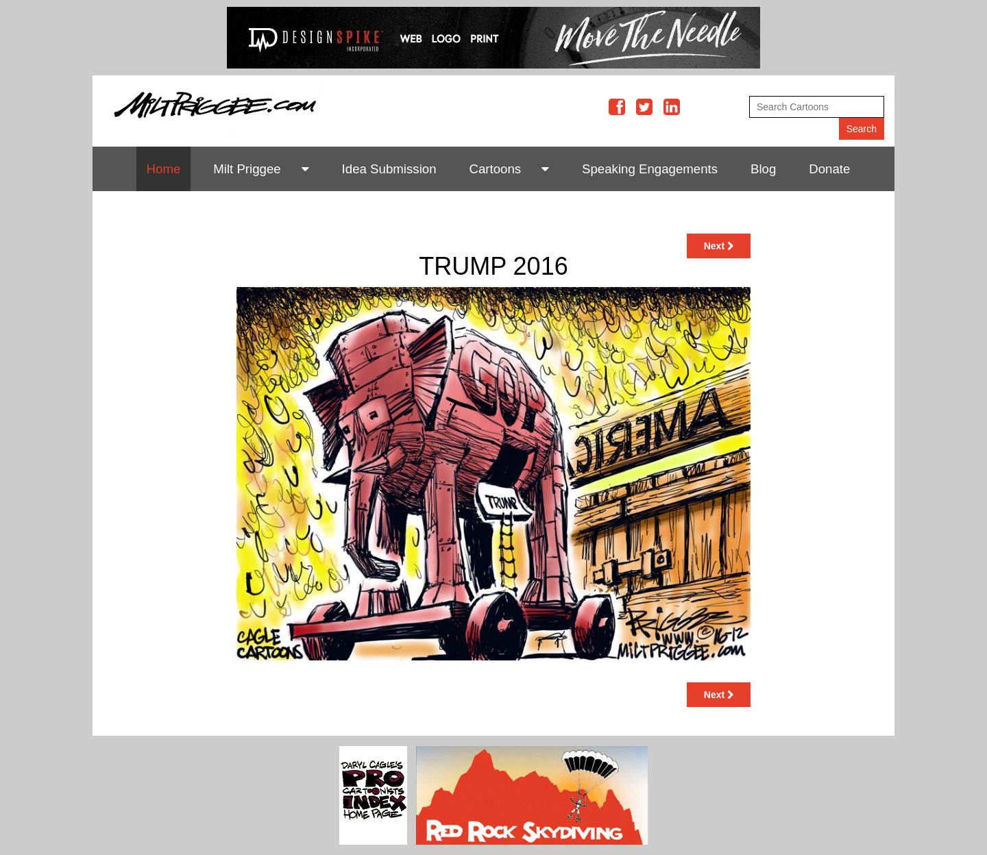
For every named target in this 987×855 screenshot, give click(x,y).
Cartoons (495, 169)
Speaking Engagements (650, 169)
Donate (829, 169)
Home (164, 169)
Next (718, 245)
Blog (763, 169)
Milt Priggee (247, 169)
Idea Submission (389, 169)
